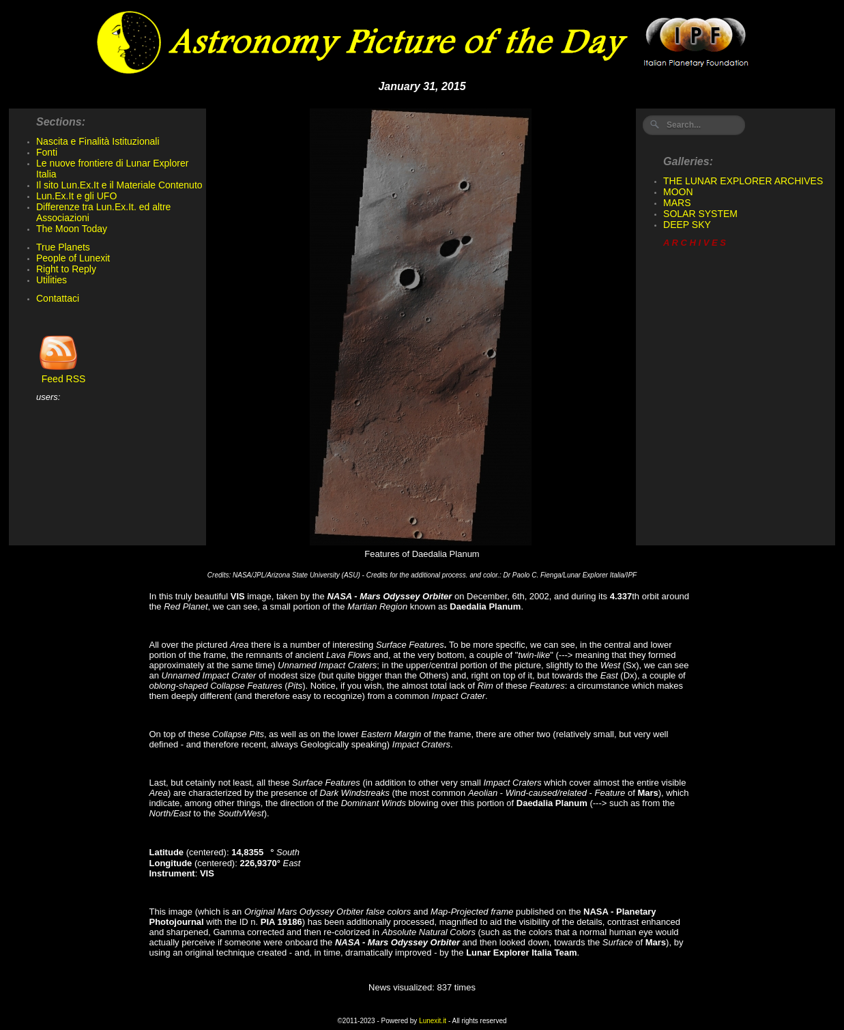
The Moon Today (71, 228)
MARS (676, 202)
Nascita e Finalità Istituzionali (98, 141)
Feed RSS (60, 374)
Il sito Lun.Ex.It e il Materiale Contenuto (119, 185)
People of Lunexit (73, 258)
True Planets (63, 247)
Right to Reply (66, 268)
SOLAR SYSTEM (700, 213)
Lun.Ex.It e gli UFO (76, 195)
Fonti (46, 152)
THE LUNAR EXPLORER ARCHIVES (743, 180)
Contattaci (57, 298)
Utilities (51, 279)
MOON (678, 191)
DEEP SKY (687, 224)
